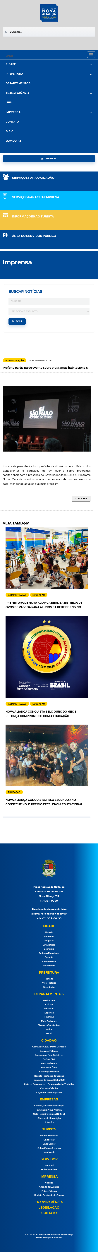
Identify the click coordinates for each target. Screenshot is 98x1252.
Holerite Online (49, 1170)
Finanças (49, 1017)
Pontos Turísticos (49, 1136)
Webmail (49, 1165)
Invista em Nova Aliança (49, 1110)
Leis (9, 103)
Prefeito (49, 957)
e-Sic (9, 131)
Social (49, 1034)
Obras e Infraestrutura (49, 1025)
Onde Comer (49, 1144)
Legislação (49, 1207)
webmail (49, 158)
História (49, 932)
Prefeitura (14, 74)
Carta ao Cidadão (49, 1088)
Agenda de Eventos (49, 1187)
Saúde (49, 1029)
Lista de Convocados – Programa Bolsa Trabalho (49, 1084)
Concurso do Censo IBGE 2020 (49, 1080)
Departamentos (18, 83)
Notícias (49, 1183)
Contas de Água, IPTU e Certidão (49, 1047)
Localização (49, 1152)
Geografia (49, 941)
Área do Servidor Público (34, 236)
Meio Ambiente (49, 1021)
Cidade (11, 64)
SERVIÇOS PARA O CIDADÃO (33, 177)
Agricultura (49, 1000)
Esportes (49, 1013)
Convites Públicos (49, 1051)
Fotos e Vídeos (49, 1191)
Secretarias (49, 966)
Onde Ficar (49, 1140)
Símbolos (49, 937)
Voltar (81, 499)
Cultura (49, 1005)
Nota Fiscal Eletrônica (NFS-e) (49, 1114)
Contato (12, 122)
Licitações (49, 1122)
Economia (49, 949)
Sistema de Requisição (49, 1118)
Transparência (17, 93)
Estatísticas (49, 945)
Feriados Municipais (49, 953)
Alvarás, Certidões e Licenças (49, 1106)
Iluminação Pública (49, 1072)
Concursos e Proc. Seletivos (49, 1055)
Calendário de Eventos (49, 1148)
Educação (49, 1009)
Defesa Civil (49, 1059)
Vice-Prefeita (49, 962)
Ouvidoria (13, 141)
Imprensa (13, 112)
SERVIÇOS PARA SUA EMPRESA (35, 197)
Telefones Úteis (49, 1068)
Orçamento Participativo (49, 1093)
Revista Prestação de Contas (49, 1076)
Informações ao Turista (33, 216)
